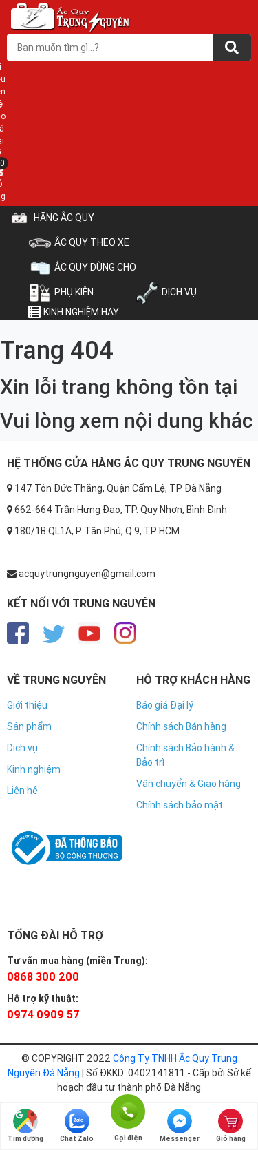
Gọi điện (128, 1110)
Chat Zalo (77, 1126)
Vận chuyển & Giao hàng (188, 783)
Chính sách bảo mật (179, 805)
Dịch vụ (22, 748)
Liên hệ (22, 790)
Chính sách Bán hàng (181, 726)
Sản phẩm (29, 726)
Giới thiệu (27, 705)
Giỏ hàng (231, 1126)
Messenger (180, 1126)
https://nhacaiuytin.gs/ (57, 812)
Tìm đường (25, 1126)
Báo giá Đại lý (164, 705)
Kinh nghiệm (34, 769)
